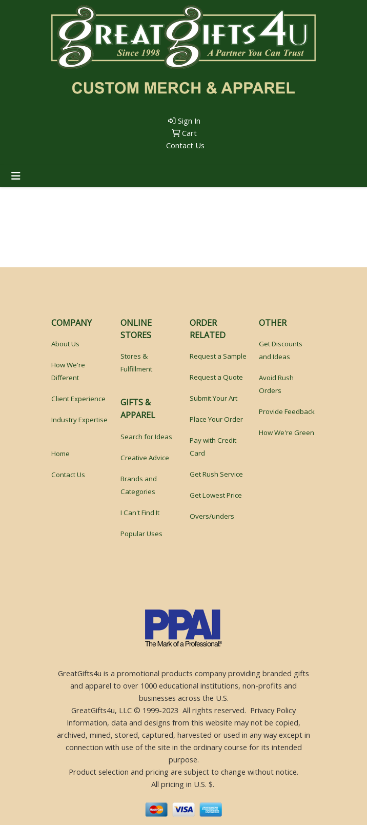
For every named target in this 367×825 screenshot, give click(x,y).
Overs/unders (212, 516)
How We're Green (286, 432)
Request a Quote (216, 377)
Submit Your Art (213, 398)
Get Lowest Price (216, 495)
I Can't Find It (139, 512)
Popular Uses (141, 533)
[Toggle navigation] (16, 176)
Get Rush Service (216, 474)
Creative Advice (144, 457)
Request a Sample (218, 356)
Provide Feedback (287, 411)
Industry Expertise (79, 419)
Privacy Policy (273, 710)
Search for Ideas (146, 436)
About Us (65, 343)
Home (60, 453)
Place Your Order (216, 419)
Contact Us (184, 145)
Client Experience (78, 398)
